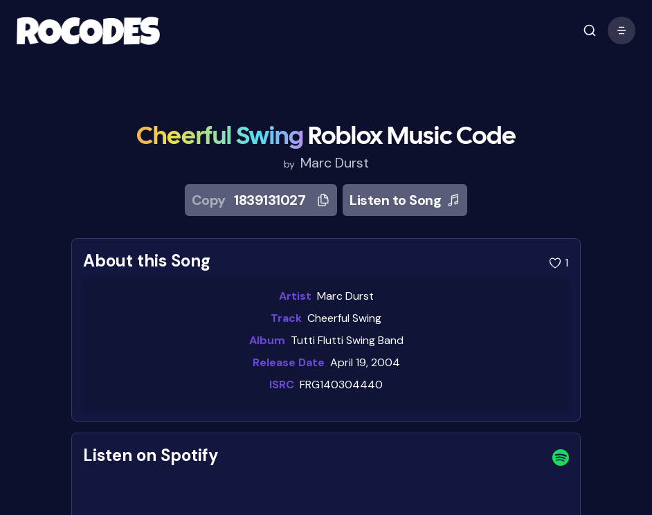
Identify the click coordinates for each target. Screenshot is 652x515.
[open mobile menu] (590, 30)
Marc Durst (334, 163)
